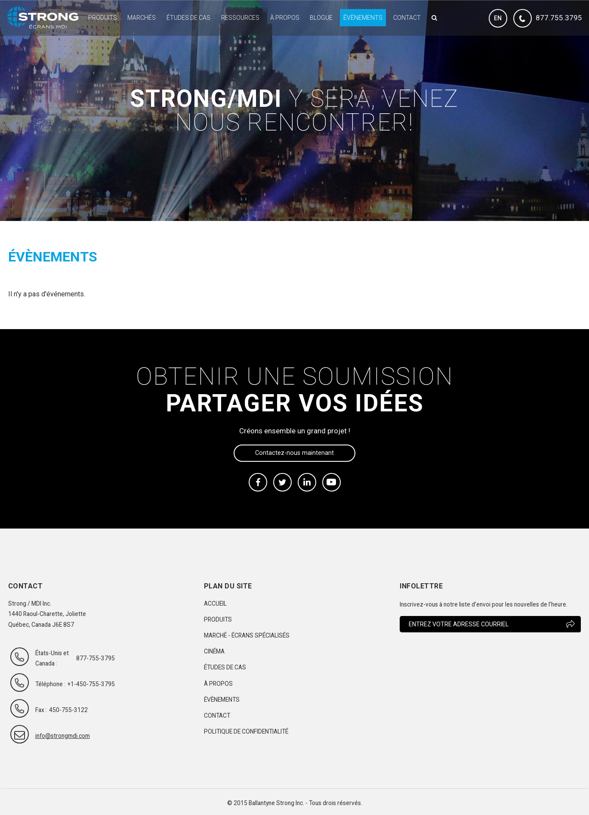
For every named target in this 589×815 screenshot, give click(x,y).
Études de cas (188, 17)
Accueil (215, 603)
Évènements (362, 17)
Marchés (141, 17)
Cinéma (214, 651)
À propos (284, 17)
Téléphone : (50, 684)
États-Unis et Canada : (52, 658)
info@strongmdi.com (54, 735)
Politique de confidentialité (246, 731)
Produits (102, 17)
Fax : (41, 709)
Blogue (321, 17)
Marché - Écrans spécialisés (247, 635)
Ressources (240, 17)
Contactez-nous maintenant (294, 452)
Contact (407, 17)
